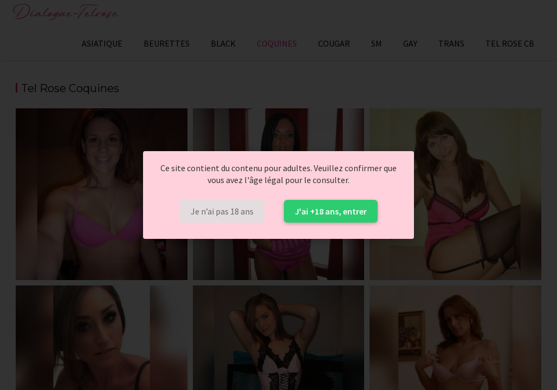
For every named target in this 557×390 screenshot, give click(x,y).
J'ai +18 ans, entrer (331, 211)
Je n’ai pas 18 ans (222, 211)
